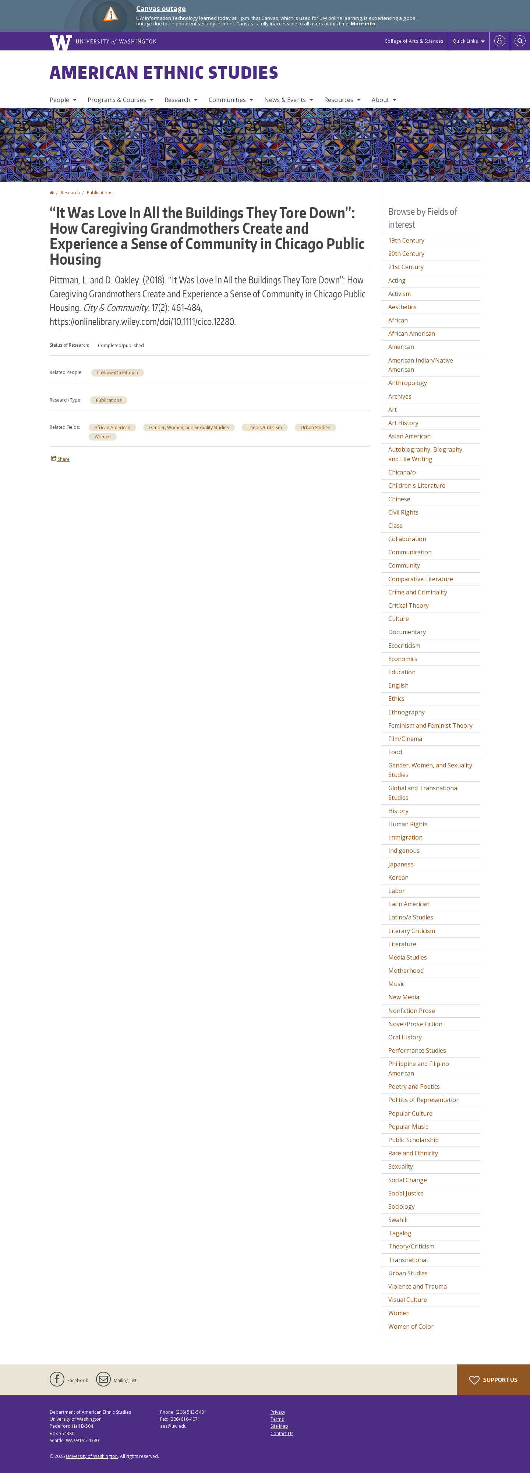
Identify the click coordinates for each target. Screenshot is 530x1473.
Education (402, 672)
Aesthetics (402, 307)
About (380, 100)
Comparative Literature (420, 579)
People (59, 100)
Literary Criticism (411, 931)
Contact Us (282, 1433)
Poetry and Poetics (414, 1086)
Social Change (407, 1180)
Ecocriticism (404, 646)
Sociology (401, 1206)
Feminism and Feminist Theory (430, 725)
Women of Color (411, 1326)
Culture (398, 619)
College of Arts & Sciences (414, 41)
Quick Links (465, 41)
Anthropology (407, 383)
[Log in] (500, 41)
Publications (99, 193)
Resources (338, 100)
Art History (403, 423)
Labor (396, 891)
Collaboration (407, 539)
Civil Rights (403, 512)
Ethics (396, 699)
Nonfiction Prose (411, 1011)
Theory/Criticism (265, 427)
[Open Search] (520, 41)
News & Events (285, 100)
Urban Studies (315, 427)
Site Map (279, 1426)
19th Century (406, 240)
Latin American (409, 904)
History (398, 811)
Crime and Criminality (417, 592)
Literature (402, 944)
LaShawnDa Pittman (117, 373)
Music (396, 984)
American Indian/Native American (420, 365)
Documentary (407, 632)
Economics (402, 659)
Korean (398, 877)
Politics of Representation (424, 1100)
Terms (277, 1419)
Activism (399, 294)
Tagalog (399, 1233)
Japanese (401, 864)
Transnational (408, 1260)
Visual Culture (407, 1300)
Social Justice (406, 1193)
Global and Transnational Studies (423, 793)
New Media (403, 997)
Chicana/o (402, 472)
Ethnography (406, 712)
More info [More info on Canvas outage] (363, 23)
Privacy (278, 1412)
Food (395, 752)
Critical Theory (408, 605)
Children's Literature (416, 485)
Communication (410, 552)
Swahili (397, 1220)
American (401, 347)
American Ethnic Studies (164, 72)
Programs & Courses (117, 100)
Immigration (405, 837)
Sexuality (400, 1166)
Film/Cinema (405, 739)
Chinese (399, 499)
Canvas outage (161, 8)
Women (103, 437)
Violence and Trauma (417, 1286)
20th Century (406, 254)
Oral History (405, 1037)
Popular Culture (410, 1113)
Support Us (493, 1380)
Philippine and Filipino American (418, 1068)
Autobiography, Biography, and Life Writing (426, 454)
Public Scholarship (413, 1140)
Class (395, 526)
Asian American (409, 436)
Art (392, 410)
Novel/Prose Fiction (415, 1024)
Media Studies (407, 957)
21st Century (406, 267)
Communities (227, 100)
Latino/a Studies (410, 917)
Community (404, 565)
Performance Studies (417, 1050)
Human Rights (408, 824)
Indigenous (404, 851)
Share (60, 459)
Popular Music (408, 1127)
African (398, 320)
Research (177, 100)
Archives (399, 396)
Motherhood (406, 971)
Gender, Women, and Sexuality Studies (189, 427)
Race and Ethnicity (413, 1153)
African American (112, 427)
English (398, 685)
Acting (397, 280)
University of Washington (92, 1456)
